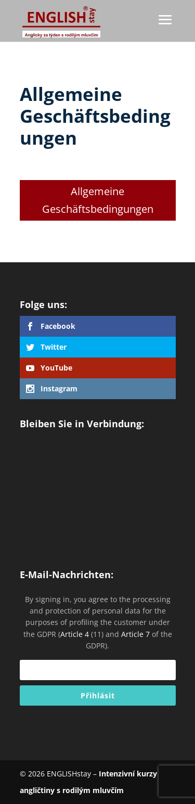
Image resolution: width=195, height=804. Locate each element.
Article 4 (74, 634)
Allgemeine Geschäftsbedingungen (97, 200)
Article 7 (135, 634)
